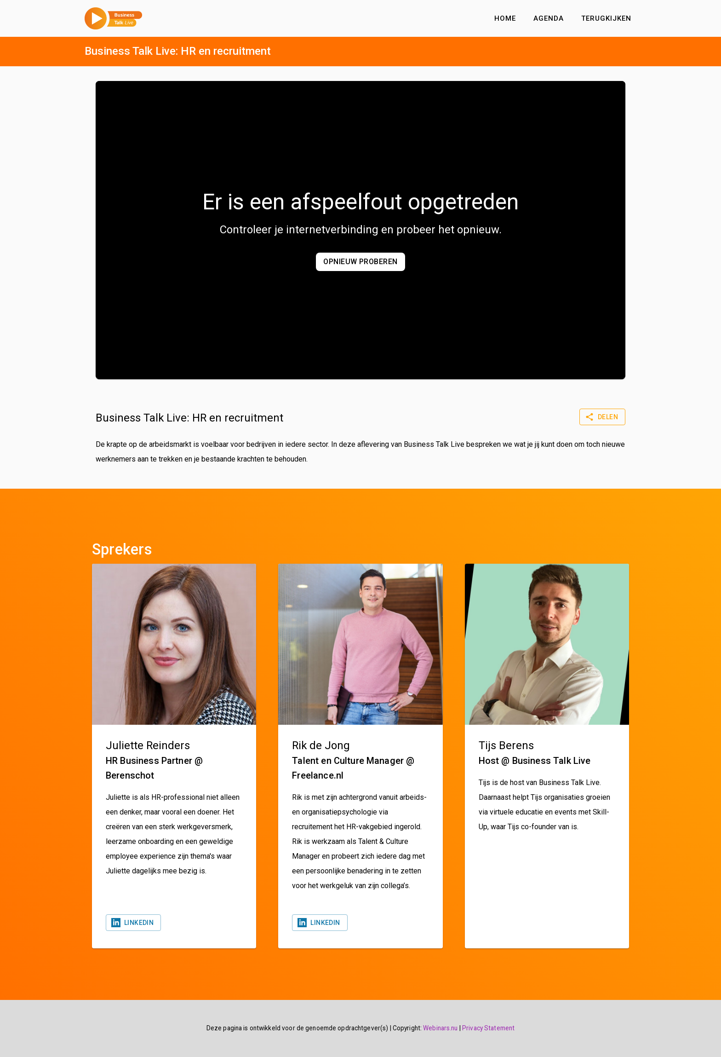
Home (505, 18)
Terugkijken (606, 18)
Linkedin (133, 923)
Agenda (548, 18)
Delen (602, 417)
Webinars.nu (440, 1028)
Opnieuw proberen (360, 262)
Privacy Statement (488, 1028)
